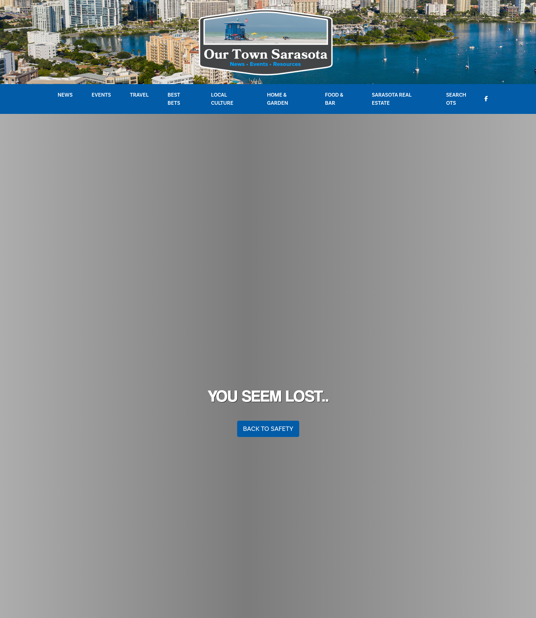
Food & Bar (334, 99)
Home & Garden (277, 99)
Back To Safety (268, 428)
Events (101, 95)
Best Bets (174, 99)
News (65, 95)
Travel (139, 95)
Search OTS (456, 99)
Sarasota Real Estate (391, 99)
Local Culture (222, 99)
